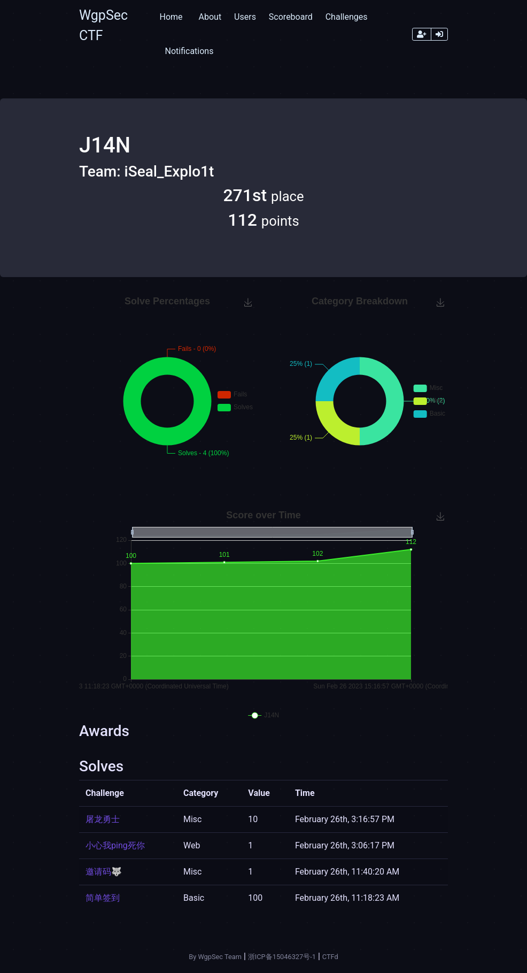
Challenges (347, 17)
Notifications (189, 51)
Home (170, 17)
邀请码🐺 (104, 872)
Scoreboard (291, 17)
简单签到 (103, 898)
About (210, 17)
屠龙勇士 (103, 819)
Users (245, 17)
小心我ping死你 (115, 845)
